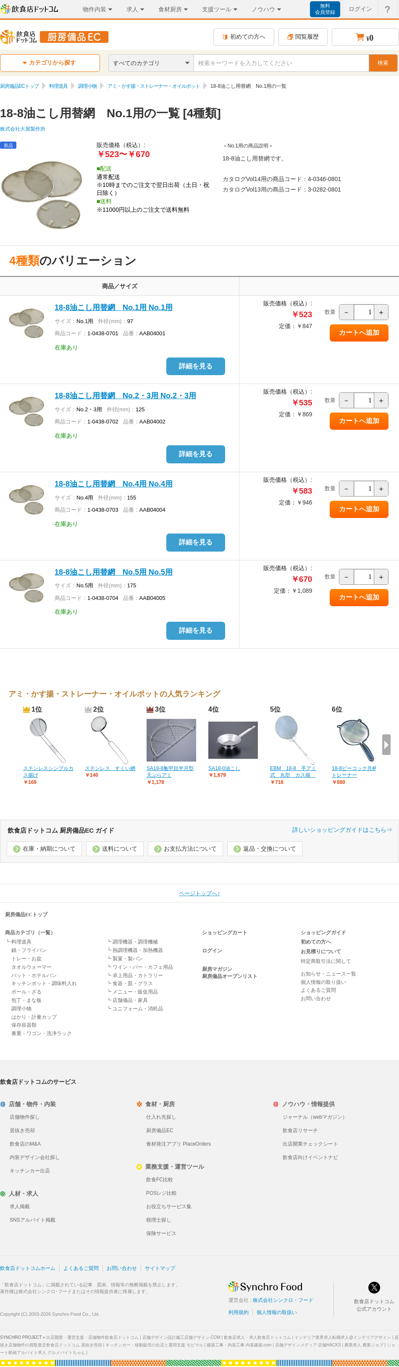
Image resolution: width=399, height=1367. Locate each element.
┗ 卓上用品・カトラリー (134, 975)
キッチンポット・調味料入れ (44, 983)
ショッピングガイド (323, 933)
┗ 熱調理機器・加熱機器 (134, 950)
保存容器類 (24, 1025)
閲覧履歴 (303, 37)
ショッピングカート (224, 933)
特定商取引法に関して (326, 961)
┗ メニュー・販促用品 (132, 992)
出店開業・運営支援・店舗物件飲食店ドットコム (92, 1337)
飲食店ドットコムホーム (27, 1268)
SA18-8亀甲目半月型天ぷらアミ (170, 771)
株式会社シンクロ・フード (283, 1300)
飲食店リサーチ (300, 1130)
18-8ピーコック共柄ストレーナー (357, 771)
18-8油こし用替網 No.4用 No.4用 (114, 484)
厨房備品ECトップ (19, 86)
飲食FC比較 (159, 1180)
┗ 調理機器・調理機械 (132, 942)
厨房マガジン (217, 969)
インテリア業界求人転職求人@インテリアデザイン (342, 1337)
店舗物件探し (25, 1117)
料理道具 (58, 86)
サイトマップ (160, 1268)
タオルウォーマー (31, 967)
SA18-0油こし (224, 768)
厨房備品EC (159, 1130)
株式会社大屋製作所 (22, 129)
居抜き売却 (22, 1130)
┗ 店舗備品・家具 (127, 1000)
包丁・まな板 (26, 1000)
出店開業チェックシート (310, 1144)
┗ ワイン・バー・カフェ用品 (139, 967)
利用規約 (238, 1312)
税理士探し (158, 1220)
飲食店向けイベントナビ (310, 1157)
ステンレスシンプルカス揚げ (48, 771)
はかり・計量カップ (34, 1017)
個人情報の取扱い (277, 1312)
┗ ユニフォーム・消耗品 (134, 1009)
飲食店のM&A (25, 1144)
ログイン (212, 951)
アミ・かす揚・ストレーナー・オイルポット (154, 86)
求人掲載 (20, 1206)
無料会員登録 (325, 9)
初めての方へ (243, 37)
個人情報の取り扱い (323, 982)
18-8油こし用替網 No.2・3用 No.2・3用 (125, 396)
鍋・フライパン (29, 950)
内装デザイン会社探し (35, 1157)
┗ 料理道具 (18, 942)
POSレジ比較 (161, 1193)
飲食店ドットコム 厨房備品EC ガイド (61, 830)
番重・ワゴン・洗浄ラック (41, 1033)
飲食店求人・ (257, 1337)
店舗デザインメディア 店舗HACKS (308, 1345)
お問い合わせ (316, 999)
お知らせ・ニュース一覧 (328, 974)
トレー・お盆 (26, 959)
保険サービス (161, 1233)
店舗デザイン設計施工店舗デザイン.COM (181, 1337)
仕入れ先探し (161, 1117)
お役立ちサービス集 (169, 1206)
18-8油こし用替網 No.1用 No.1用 (114, 307)
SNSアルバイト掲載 (32, 1220)
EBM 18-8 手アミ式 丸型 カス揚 (293, 771)
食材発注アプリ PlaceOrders (178, 1144)
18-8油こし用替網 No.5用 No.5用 (114, 572)
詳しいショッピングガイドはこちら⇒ (342, 829)
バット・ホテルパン (34, 975)
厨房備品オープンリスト (229, 976)
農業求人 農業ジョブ (363, 1345)
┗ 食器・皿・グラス (129, 983)
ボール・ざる (26, 992)
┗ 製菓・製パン (124, 959)
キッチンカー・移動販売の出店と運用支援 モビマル (154, 1345)
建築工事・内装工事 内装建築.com (239, 1345)
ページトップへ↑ (199, 893)
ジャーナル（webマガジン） (315, 1117)
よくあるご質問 (318, 990)
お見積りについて (321, 951)
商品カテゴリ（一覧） (30, 933)
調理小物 (87, 86)
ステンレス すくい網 (110, 768)
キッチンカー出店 (30, 1171)
